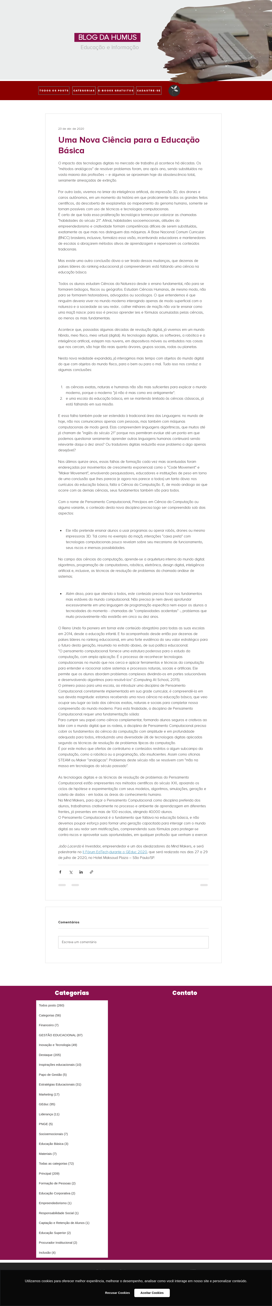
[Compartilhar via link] (91, 872)
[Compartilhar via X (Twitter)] (71, 872)
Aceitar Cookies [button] (152, 1293)
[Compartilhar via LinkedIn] (81, 872)
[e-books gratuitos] (116, 90)
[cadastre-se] (149, 90)
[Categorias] (84, 90)
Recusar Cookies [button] (117, 1293)
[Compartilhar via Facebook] (60, 872)
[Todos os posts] (53, 90)
